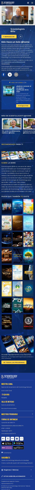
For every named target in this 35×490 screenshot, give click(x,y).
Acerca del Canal (6, 389)
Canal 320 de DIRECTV (8, 421)
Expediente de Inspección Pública (10, 472)
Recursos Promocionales (9, 407)
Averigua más (23, 106)
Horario (4, 396)
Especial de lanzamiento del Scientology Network (16, 385)
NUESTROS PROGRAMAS (9, 412)
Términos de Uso (5, 481)
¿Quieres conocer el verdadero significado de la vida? (23, 89)
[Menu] (32, 3)
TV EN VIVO (5, 393)
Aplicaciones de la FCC (7, 475)
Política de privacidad (7, 485)
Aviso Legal (4, 487)
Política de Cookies (6, 483)
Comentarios (7, 444)
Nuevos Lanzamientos (8, 403)
